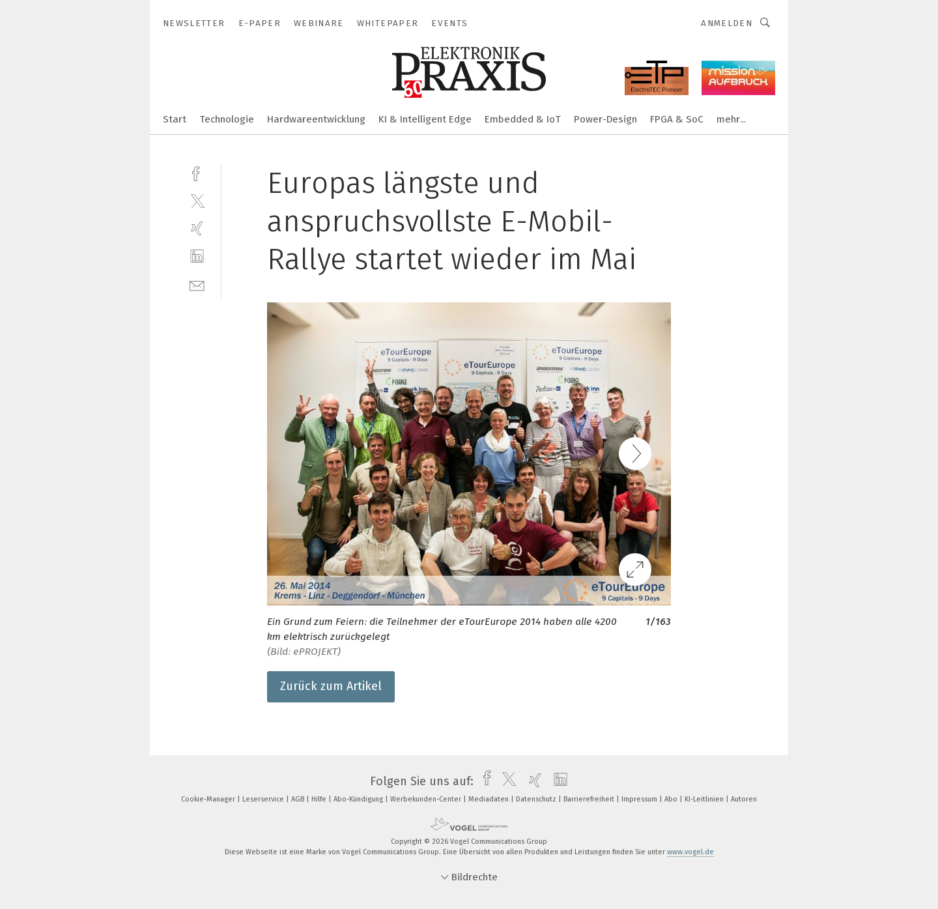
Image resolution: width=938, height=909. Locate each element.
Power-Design (605, 119)
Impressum (640, 799)
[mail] (197, 284)
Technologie (226, 119)
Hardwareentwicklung (316, 119)
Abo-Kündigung (359, 799)
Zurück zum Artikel (331, 686)
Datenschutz (537, 799)
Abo (671, 799)
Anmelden (726, 23)
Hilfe (319, 799)
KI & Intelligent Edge (425, 119)
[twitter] (197, 200)
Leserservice (264, 799)
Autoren (744, 799)
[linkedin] (197, 256)
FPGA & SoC (677, 119)
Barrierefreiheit (589, 799)
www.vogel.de (690, 852)
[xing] (197, 228)
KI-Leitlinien (705, 799)
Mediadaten (489, 799)
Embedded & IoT (523, 119)
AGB (298, 799)
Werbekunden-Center (426, 799)
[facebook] (197, 172)
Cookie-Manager (209, 799)
